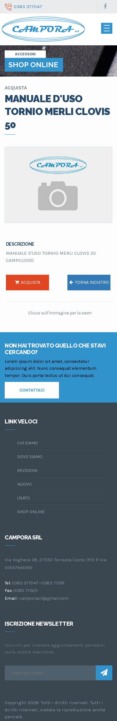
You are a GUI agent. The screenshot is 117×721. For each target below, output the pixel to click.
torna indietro (89, 282)
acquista (27, 282)
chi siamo (27, 443)
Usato (23, 498)
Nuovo (24, 484)
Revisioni (27, 470)
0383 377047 (25, 583)
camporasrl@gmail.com (43, 598)
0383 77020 (25, 590)
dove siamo (29, 456)
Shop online (31, 511)
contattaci (32, 390)
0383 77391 (53, 583)
